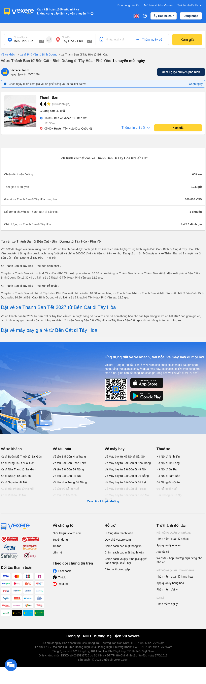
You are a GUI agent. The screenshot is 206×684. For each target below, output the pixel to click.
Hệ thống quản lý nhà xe (174, 532)
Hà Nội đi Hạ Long (168, 463)
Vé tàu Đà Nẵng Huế (66, 488)
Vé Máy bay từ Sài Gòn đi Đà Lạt (125, 482)
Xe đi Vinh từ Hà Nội (13, 495)
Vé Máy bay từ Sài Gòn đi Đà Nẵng (127, 475)
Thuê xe (163, 449)
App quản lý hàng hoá (170, 583)
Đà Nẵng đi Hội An (168, 482)
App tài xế (163, 551)
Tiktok (62, 577)
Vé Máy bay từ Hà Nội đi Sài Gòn (125, 456)
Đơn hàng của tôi (128, 5)
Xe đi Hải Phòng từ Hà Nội (17, 488)
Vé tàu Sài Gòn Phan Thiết (69, 463)
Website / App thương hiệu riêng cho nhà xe (179, 560)
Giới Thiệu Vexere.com (67, 533)
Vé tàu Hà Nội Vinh (65, 495)
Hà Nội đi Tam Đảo (168, 475)
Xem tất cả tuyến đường (103, 501)
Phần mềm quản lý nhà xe (173, 538)
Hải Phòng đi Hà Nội (169, 495)
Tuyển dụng (60, 539)
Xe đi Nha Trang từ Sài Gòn (18, 469)
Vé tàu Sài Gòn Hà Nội (67, 475)
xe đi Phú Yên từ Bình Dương (36, 55)
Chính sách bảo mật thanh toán (124, 552)
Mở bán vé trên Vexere (158, 5)
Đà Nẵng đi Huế (167, 488)
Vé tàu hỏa (62, 449)
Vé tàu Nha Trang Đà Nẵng (70, 482)
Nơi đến (66, 37)
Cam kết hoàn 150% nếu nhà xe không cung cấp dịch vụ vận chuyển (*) (63, 11)
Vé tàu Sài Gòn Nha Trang (69, 456)
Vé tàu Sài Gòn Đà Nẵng (68, 469)
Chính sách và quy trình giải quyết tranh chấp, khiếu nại (126, 561)
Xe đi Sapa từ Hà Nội (14, 482)
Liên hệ (57, 552)
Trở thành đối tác (189, 5)
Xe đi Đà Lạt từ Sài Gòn (16, 475)
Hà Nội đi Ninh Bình (169, 456)
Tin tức (57, 546)
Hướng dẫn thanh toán (119, 533)
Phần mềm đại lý (167, 589)
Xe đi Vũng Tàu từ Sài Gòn (18, 463)
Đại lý (160, 598)
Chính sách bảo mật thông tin (123, 546)
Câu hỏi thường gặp (117, 569)
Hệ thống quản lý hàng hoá (176, 570)
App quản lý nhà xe (169, 545)
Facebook (64, 571)
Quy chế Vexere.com (118, 539)
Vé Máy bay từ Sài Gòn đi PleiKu (125, 488)
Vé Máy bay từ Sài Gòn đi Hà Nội (125, 469)
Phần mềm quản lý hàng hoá (175, 576)
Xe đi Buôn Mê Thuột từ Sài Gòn (21, 456)
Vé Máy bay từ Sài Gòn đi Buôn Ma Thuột (127, 497)
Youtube (63, 583)
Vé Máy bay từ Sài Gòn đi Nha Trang (128, 463)
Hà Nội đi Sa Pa (167, 469)
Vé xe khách (8, 54)
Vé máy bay (115, 449)
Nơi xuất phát (21, 37)
